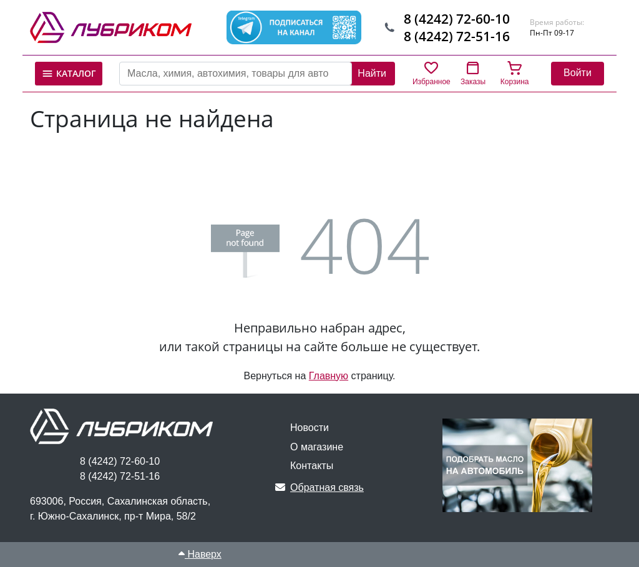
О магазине (316, 447)
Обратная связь (319, 487)
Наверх (200, 554)
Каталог (68, 73)
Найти (372, 73)
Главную (328, 376)
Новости (309, 427)
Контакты (311, 465)
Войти (577, 72)
